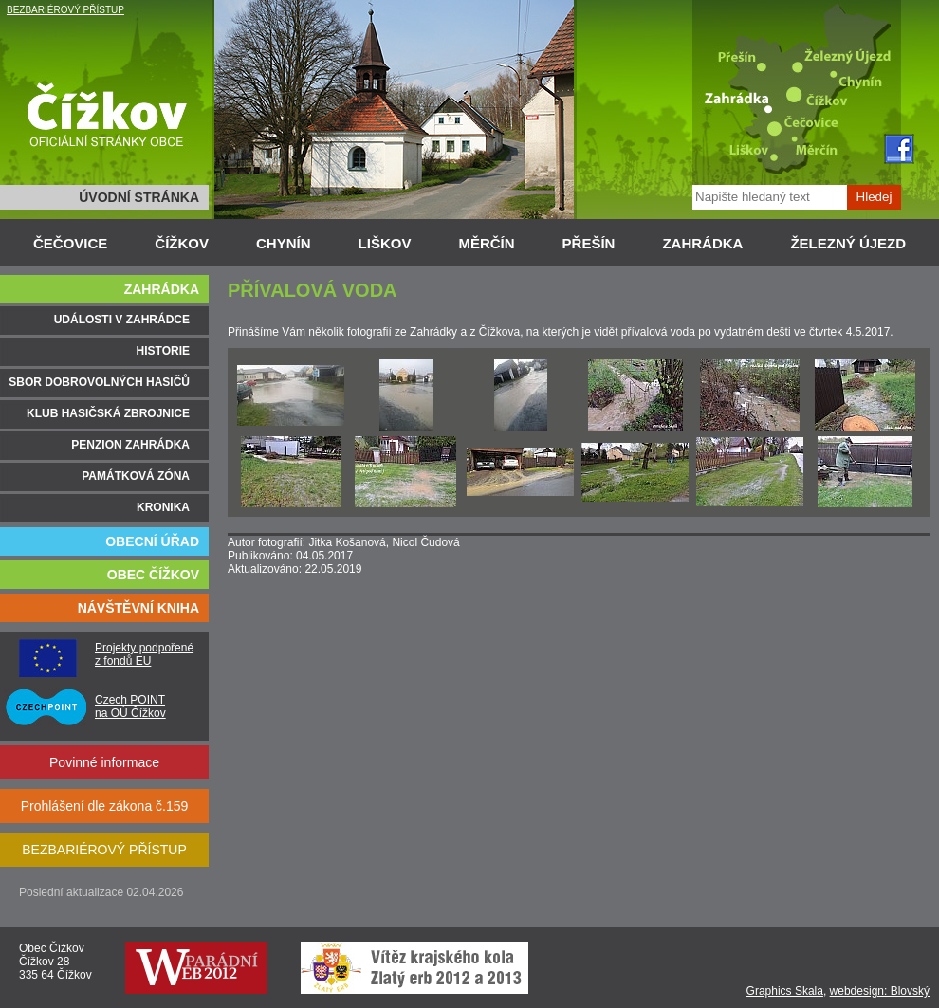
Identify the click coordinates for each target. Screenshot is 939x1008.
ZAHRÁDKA (702, 243)
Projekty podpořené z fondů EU (144, 654)
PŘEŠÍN (589, 243)
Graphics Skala (784, 991)
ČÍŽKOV (182, 243)
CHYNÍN (283, 243)
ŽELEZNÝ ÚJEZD (848, 243)
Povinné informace (104, 762)
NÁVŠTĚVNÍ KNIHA (138, 607)
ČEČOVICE (70, 243)
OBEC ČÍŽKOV (153, 574)
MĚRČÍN (486, 243)
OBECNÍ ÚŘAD (152, 541)
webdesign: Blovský (880, 991)
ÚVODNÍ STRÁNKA (139, 197)
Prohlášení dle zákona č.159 (105, 806)
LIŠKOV (385, 243)
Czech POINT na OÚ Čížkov (130, 706)
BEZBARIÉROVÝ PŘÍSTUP (65, 10)
